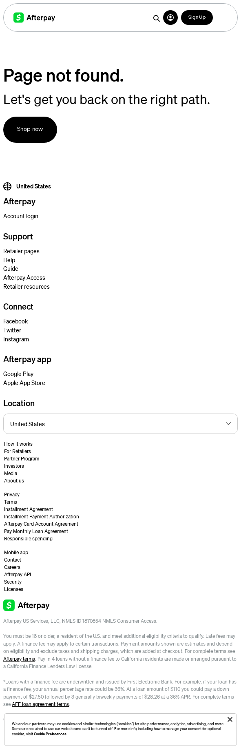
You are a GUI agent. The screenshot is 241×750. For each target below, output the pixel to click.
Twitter (12, 330)
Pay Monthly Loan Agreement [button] (36, 531)
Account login (20, 215)
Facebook (15, 321)
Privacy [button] (12, 494)
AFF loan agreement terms (40, 704)
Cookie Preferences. (50, 733)
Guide (10, 268)
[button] (170, 17)
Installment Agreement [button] (28, 509)
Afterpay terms (19, 659)
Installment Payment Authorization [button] (41, 516)
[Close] (230, 719)
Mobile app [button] (16, 552)
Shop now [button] (30, 129)
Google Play (18, 373)
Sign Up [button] (197, 17)
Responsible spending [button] (28, 538)
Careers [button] (12, 567)
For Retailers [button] (17, 451)
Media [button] (10, 473)
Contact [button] (12, 560)
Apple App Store (24, 382)
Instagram (16, 339)
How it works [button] (18, 444)
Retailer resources (26, 286)
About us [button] (14, 481)
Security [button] (13, 582)
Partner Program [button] (21, 459)
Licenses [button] (13, 589)
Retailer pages (21, 250)
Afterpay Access (24, 277)
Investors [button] (14, 466)
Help (9, 259)
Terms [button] (10, 502)
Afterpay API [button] (17, 574)
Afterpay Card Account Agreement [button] (41, 524)
